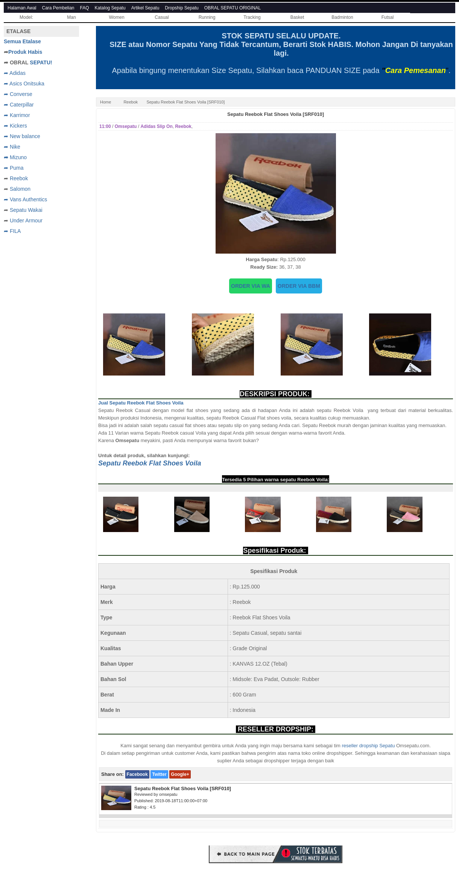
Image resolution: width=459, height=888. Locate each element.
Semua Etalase (22, 41)
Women (116, 17)
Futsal (387, 17)
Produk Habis (25, 52)
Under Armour (26, 220)
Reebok (130, 102)
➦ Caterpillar (19, 105)
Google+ (180, 774)
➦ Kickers (15, 126)
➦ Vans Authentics (25, 199)
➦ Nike (12, 147)
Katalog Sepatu (110, 8)
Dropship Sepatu (181, 8)
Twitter (159, 774)
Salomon (20, 189)
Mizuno (18, 157)
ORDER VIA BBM (299, 286)
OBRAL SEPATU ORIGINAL (232, 8)
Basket (297, 17)
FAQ (84, 8)
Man (71, 17)
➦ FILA (12, 231)
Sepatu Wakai (26, 210)
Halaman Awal (22, 8)
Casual (162, 17)
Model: (26, 17)
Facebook (137, 774)
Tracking (252, 17)
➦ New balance (22, 136)
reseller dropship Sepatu (368, 745)
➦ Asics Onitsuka (24, 84)
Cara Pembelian (58, 8)
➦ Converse (18, 94)
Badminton (342, 17)
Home (105, 102)
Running (207, 17)
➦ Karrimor (17, 115)
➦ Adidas (15, 73)
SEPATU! (41, 62)
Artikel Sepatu (145, 8)
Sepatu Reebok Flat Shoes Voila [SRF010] (275, 114)
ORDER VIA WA (250, 286)
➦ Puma (13, 168)
